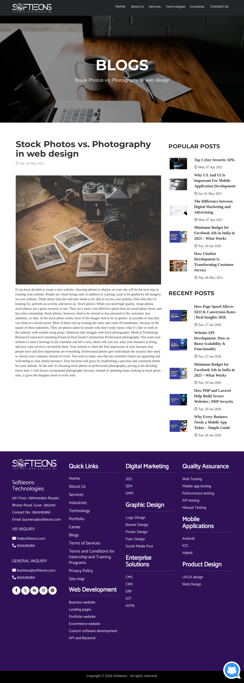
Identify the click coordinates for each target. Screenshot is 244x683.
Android (188, 538)
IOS (185, 546)
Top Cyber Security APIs (214, 160)
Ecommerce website (84, 624)
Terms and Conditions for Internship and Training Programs (92, 557)
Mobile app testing (196, 486)
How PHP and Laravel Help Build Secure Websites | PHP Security (213, 396)
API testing (190, 500)
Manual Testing (194, 507)
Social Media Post (139, 546)
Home (126, 7)
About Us (141, 7)
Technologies (179, 7)
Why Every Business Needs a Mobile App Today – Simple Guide (212, 422)
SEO (129, 479)
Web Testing (192, 479)
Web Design (191, 584)
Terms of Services (84, 543)
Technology (79, 510)
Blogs (74, 535)
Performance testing (198, 493)
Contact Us (221, 7)
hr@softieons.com (31, 538)
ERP (129, 591)
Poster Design (136, 532)
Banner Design (137, 525)
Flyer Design (135, 539)
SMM (129, 493)
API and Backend (82, 638)
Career (75, 527)
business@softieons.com (41, 519)
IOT (129, 598)
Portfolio (76, 519)
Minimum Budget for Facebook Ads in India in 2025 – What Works (214, 232)
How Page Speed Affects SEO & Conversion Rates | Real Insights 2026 (215, 311)
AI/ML (130, 606)
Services (158, 7)
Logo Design (135, 517)
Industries (201, 7)
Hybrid (187, 553)
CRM (129, 584)
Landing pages (80, 609)
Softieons (120, 676)
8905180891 (41, 512)
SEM (129, 486)
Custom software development (93, 631)
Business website (82, 602)
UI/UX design (192, 577)
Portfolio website (82, 616)
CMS (129, 577)
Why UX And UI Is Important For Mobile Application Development (215, 180)
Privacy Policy (81, 570)
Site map (76, 579)
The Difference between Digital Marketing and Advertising (213, 206)
